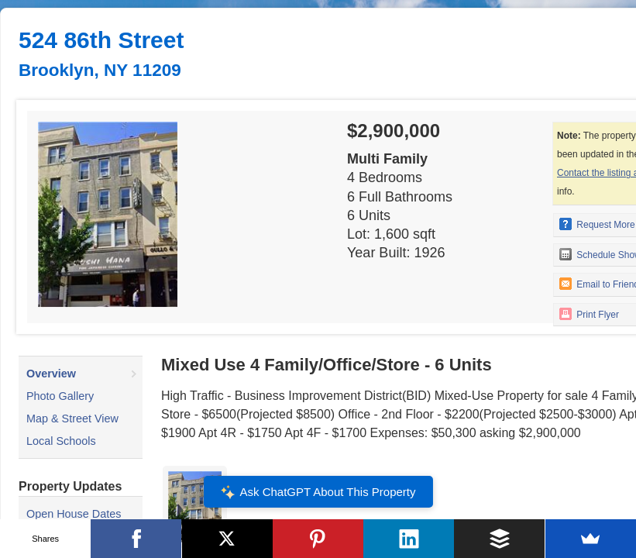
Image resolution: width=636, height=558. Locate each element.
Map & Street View (72, 418)
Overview (51, 373)
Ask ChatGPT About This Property (317, 492)
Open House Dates (73, 514)
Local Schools (61, 441)
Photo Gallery (60, 396)
